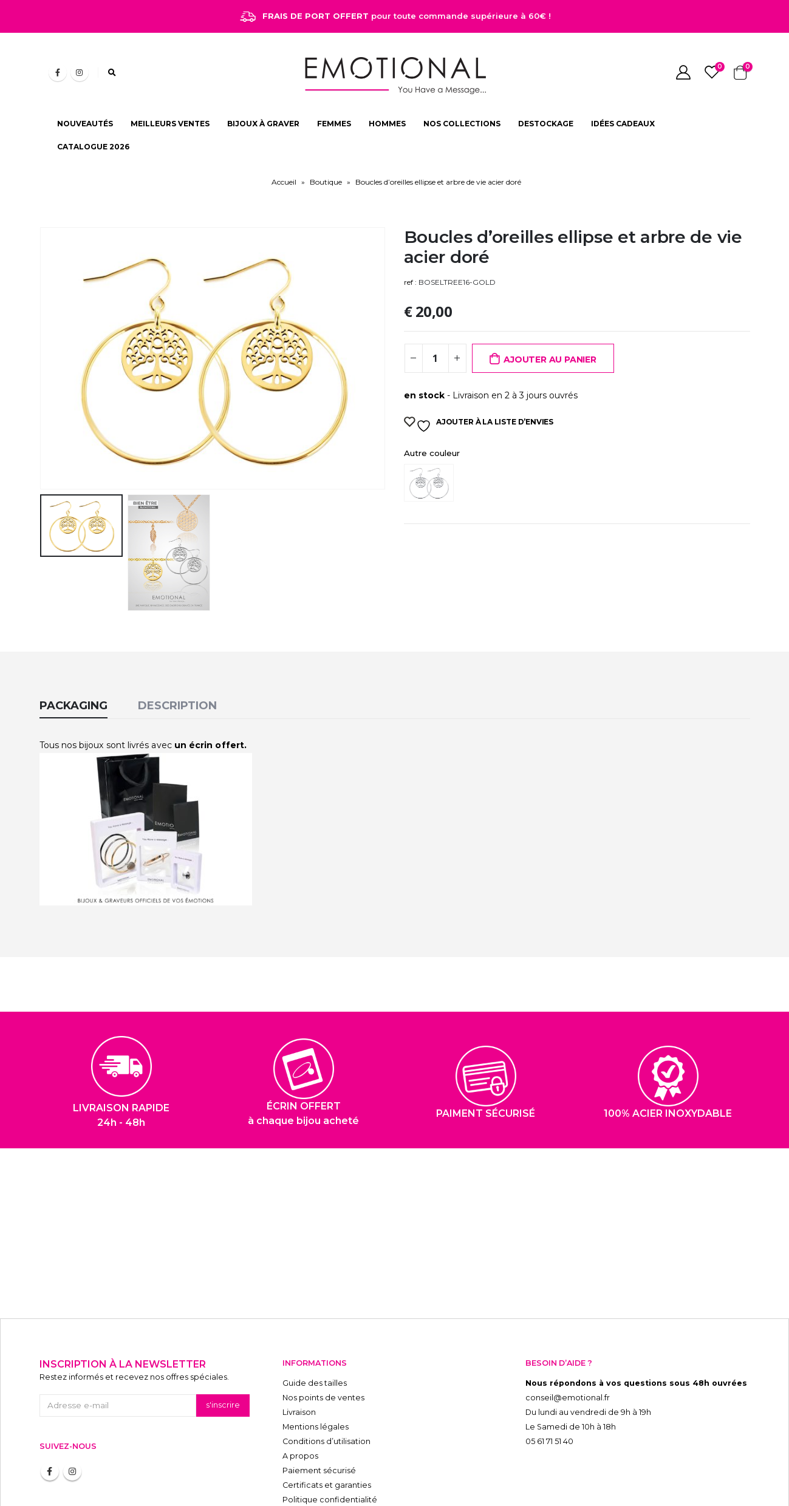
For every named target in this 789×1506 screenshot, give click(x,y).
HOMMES (387, 123)
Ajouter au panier (550, 359)
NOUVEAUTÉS (85, 123)
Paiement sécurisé (319, 1448)
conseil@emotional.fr (567, 1375)
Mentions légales (315, 1404)
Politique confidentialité (329, 1477)
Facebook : (50, 1449)
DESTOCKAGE (545, 123)
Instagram (72, 1449)
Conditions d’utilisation (326, 1418)
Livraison (299, 1389)
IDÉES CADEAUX (623, 123)
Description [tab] (177, 683)
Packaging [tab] (73, 683)
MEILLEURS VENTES (170, 123)
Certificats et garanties (326, 1462)
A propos (300, 1433)
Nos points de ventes (323, 1375)
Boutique (326, 181)
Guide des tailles (314, 1360)
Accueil (284, 181)
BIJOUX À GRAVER (263, 123)
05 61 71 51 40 (549, 1418)
